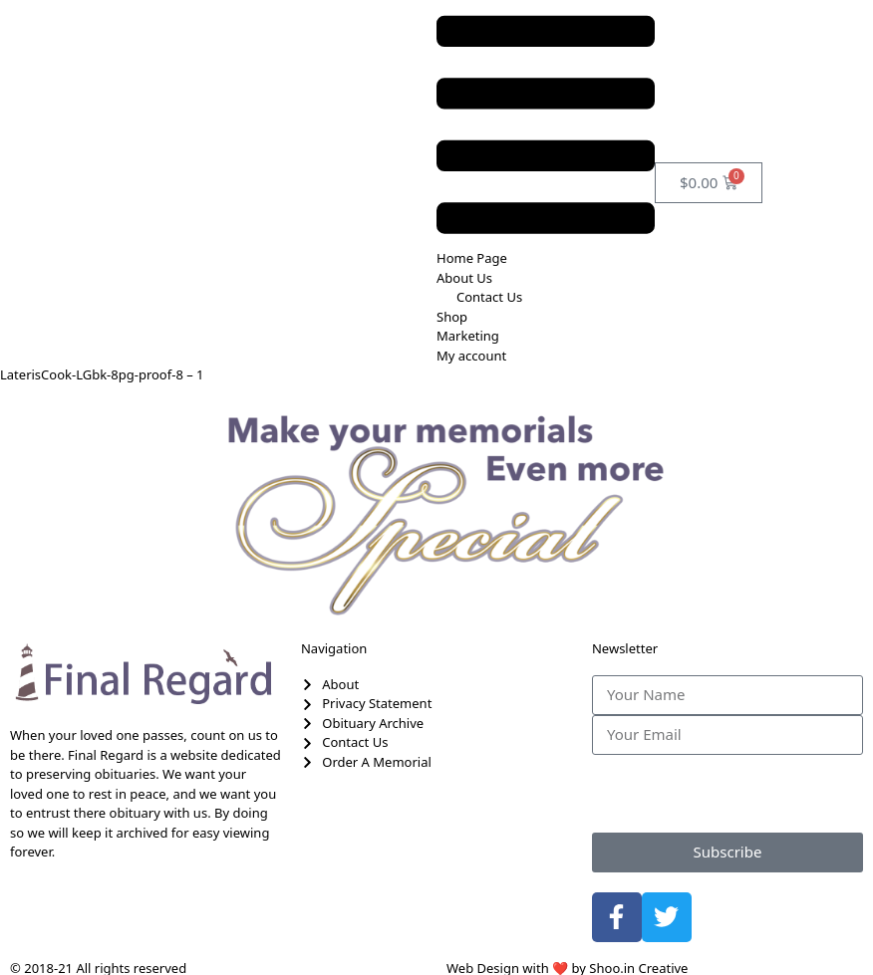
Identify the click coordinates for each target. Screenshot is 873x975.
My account (471, 356)
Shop (451, 317)
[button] (545, 124)
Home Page (471, 258)
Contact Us (489, 297)
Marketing (467, 336)
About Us (464, 278)
